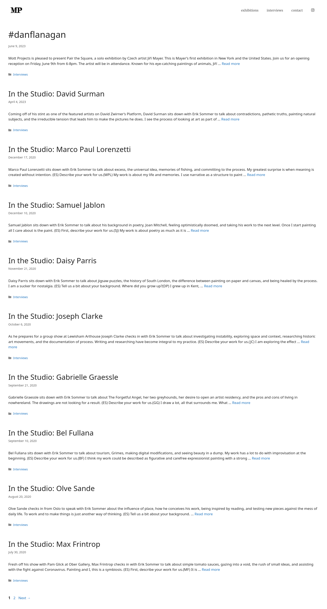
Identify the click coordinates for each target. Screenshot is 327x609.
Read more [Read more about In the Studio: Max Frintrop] (211, 569)
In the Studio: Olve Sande (51, 488)
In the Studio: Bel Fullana (51, 433)
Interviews (20, 74)
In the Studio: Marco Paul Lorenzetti (69, 149)
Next (24, 597)
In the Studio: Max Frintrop (54, 544)
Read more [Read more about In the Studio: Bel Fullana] (261, 458)
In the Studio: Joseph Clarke (55, 316)
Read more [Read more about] (231, 63)
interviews (275, 10)
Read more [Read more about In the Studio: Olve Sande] (204, 514)
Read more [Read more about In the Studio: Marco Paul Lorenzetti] (256, 174)
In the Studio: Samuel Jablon (56, 205)
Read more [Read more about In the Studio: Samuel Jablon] (200, 230)
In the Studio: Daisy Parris (52, 260)
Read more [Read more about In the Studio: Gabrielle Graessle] (241, 402)
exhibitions (249, 10)
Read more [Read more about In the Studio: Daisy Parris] (213, 286)
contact (297, 10)
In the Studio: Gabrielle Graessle (63, 377)
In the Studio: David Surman (56, 94)
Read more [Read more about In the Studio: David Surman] (230, 119)
